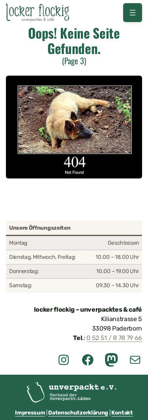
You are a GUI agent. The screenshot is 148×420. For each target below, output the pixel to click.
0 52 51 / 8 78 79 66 (114, 338)
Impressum (30, 412)
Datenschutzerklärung (78, 412)
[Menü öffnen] (132, 12)
